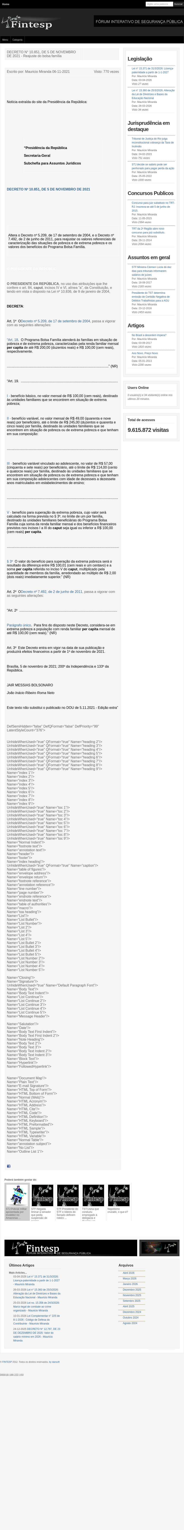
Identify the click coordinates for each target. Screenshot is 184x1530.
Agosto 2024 (130, 1323)
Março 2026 (129, 1278)
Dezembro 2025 (132, 1289)
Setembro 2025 (131, 1300)
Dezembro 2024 (132, 1312)
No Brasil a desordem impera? (149, 335)
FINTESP (7, 1362)
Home (5, 4)
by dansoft (54, 1362)
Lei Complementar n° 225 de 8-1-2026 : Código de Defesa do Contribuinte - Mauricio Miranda (36, 1319)
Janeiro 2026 (130, 1284)
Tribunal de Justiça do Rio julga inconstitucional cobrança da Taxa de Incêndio (153, 142)
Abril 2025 (128, 1306)
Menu (5, 39)
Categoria (17, 39)
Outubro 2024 (130, 1317)
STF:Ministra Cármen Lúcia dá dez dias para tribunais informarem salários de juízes (151, 271)
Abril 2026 (128, 1272)
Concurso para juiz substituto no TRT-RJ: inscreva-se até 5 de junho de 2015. (153, 206)
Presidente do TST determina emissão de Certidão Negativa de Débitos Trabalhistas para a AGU (151, 296)
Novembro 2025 (132, 1295)
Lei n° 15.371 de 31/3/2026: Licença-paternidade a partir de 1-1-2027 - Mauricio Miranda (36, 1280)
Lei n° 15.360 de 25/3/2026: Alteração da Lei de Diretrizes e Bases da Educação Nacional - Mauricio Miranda (36, 1293)
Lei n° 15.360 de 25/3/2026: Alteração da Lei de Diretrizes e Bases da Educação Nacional (153, 94)
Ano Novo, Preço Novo (145, 353)
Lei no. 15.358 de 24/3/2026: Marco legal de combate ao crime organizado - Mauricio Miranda (36, 1306)
